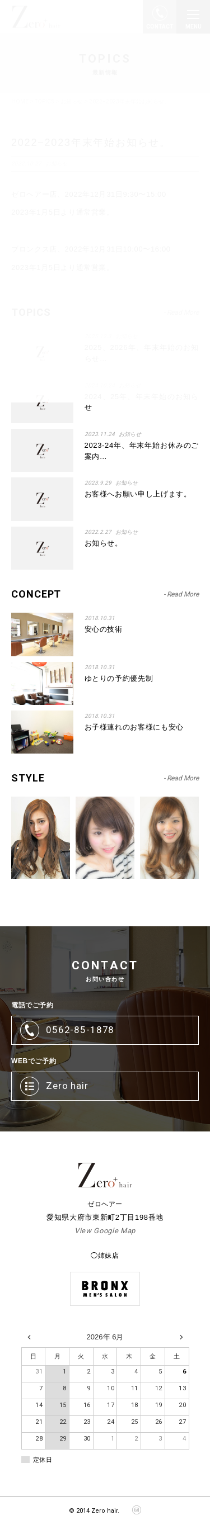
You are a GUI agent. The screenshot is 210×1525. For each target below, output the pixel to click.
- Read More (181, 594)
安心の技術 (104, 629)
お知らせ (130, 434)
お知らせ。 (104, 543)
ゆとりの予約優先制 (119, 678)
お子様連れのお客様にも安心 (134, 727)
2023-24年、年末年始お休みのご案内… (142, 451)
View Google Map (105, 1230)
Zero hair (67, 1085)
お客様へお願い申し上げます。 (138, 494)
